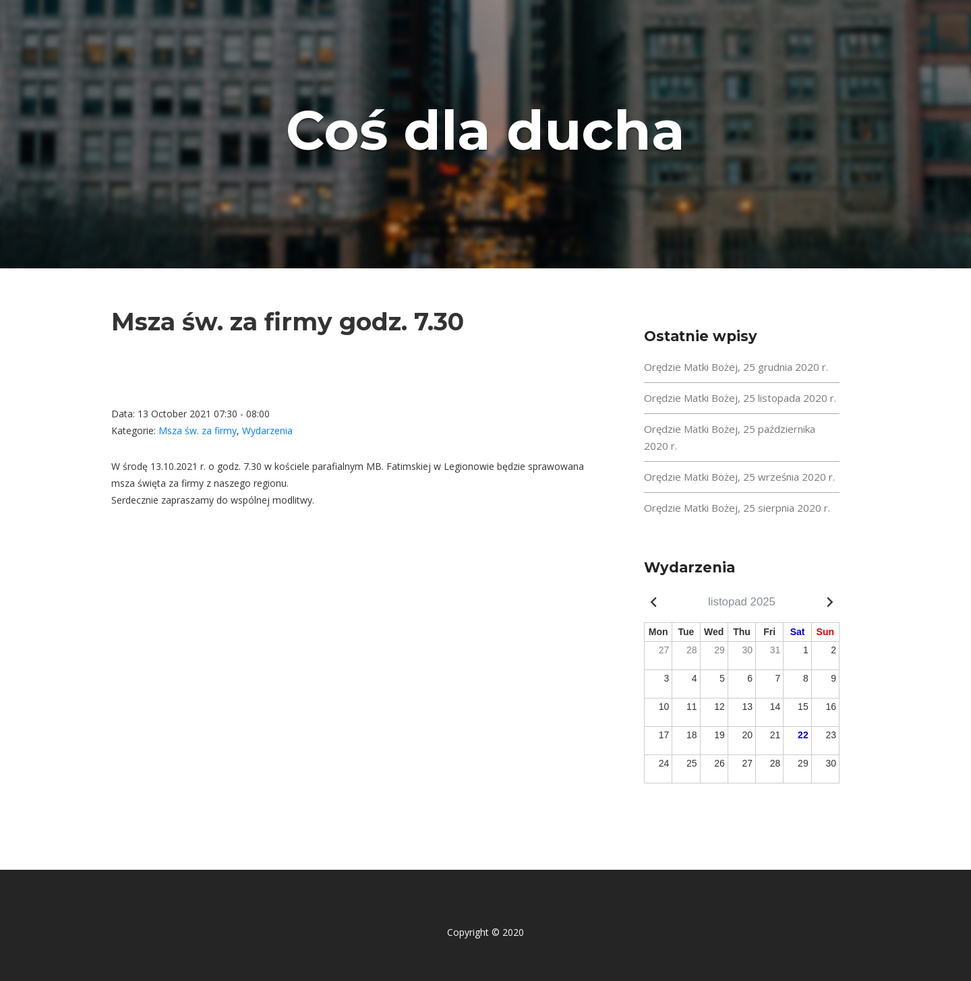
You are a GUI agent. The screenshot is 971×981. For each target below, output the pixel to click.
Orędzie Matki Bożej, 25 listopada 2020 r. (740, 398)
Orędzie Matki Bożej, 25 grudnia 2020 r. (736, 367)
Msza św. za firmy (197, 430)
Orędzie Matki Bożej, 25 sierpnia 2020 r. (737, 507)
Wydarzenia (267, 430)
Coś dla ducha (485, 130)
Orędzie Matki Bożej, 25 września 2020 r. (739, 476)
